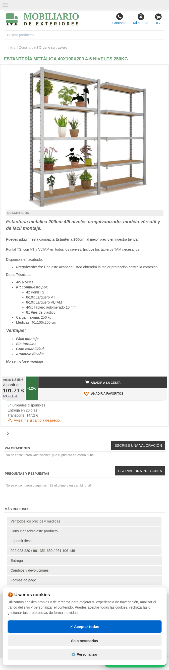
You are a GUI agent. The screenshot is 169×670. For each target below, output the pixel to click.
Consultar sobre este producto (34, 531)
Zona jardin (27, 47)
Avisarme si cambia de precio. (34, 420)
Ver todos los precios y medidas (35, 521)
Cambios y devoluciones (30, 570)
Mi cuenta (140, 19)
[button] (159, 70)
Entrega (17, 561)
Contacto (119, 19)
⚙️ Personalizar (84, 654)
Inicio (12, 47)
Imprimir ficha (21, 541)
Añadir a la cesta (103, 383)
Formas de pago (23, 580)
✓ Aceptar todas (84, 626)
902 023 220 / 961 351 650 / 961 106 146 (43, 551)
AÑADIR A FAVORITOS (102, 393)
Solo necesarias (84, 641)
